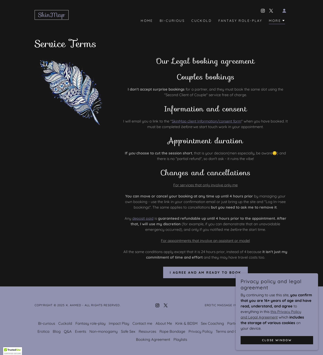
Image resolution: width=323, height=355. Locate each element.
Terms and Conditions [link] (234, 331)
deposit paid (142, 218)
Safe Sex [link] (128, 331)
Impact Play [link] (119, 323)
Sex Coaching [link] (212, 323)
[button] (284, 11)
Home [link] (147, 21)
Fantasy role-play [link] (240, 21)
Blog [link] (57, 331)
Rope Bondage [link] (172, 331)
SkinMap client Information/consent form (206, 121)
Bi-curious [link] (172, 21)
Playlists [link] (180, 339)
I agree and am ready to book (205, 272)
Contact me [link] (142, 323)
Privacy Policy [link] (200, 331)
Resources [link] (147, 331)
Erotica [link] (43, 331)
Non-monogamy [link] (103, 331)
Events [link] (80, 331)
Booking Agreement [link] (153, 339)
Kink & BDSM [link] (186, 323)
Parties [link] (233, 323)
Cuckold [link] (201, 21)
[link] (52, 15)
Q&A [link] (68, 331)
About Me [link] (164, 323)
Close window (277, 340)
